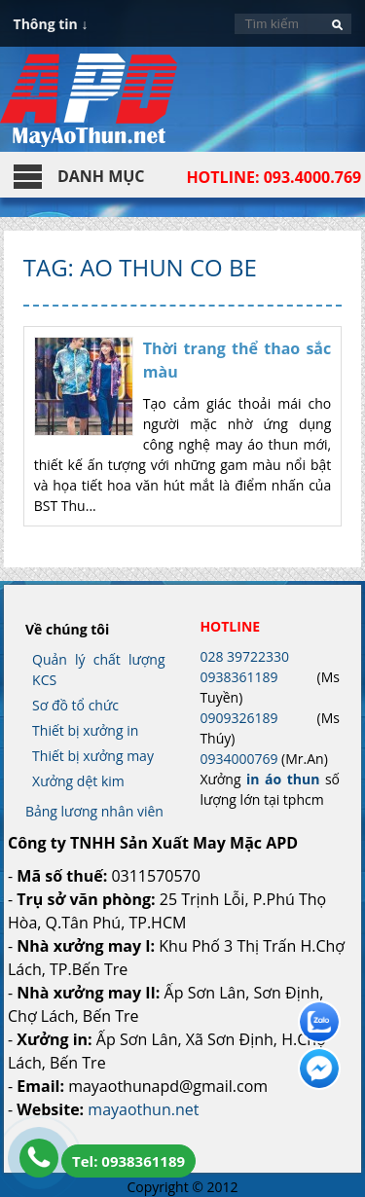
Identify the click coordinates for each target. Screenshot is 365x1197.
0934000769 (238, 758)
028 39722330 (244, 656)
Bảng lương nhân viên (94, 811)
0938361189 (238, 677)
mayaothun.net (143, 1109)
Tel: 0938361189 (128, 1161)
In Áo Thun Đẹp (88, 110)
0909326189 (238, 717)
